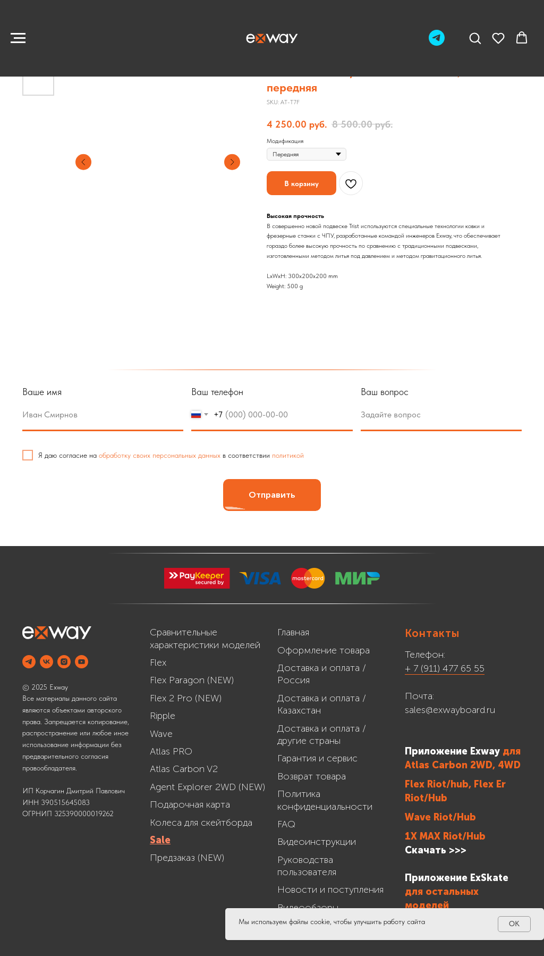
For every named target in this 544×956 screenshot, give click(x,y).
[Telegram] (437, 42)
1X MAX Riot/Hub (445, 836)
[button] (475, 37)
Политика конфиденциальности (324, 800)
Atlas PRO (171, 751)
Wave (161, 734)
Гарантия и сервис (317, 758)
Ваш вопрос (385, 391)
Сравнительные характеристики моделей (205, 638)
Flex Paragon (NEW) (192, 680)
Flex (158, 662)
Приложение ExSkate (456, 878)
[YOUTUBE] (81, 661)
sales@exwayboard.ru (450, 710)
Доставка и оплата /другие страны (321, 735)
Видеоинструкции (316, 842)
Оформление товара (323, 650)
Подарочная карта (190, 804)
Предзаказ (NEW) (187, 857)
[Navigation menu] (18, 38)
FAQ (286, 824)
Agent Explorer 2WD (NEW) (207, 787)
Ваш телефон (217, 391)
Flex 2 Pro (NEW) (186, 698)
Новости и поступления (330, 889)
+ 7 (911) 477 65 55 (444, 668)
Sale (160, 840)
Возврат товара (311, 776)
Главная (293, 632)
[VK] (46, 661)
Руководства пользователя (306, 866)
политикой (288, 455)
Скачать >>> (435, 850)
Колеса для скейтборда (201, 822)
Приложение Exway (454, 751)
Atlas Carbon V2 (184, 769)
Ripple (162, 716)
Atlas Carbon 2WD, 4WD (463, 765)
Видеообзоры (307, 907)
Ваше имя (42, 391)
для (512, 751)
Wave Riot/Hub (440, 817)
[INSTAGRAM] (64, 661)
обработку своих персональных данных (159, 455)
